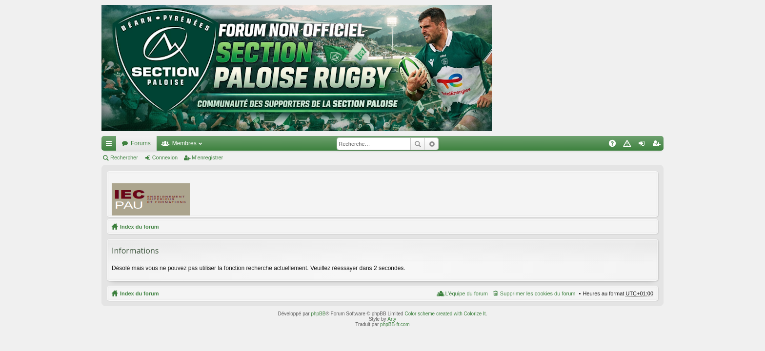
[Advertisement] (475, 193)
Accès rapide (110, 145)
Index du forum (139, 227)
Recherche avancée (431, 144)
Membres (184, 143)
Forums (141, 143)
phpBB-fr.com (395, 324)
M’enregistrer (207, 157)
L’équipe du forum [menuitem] (466, 293)
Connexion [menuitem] (644, 145)
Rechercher (417, 144)
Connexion (165, 157)
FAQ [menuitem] (615, 145)
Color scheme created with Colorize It (444, 313)
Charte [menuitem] (629, 145)
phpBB (318, 313)
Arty (391, 319)
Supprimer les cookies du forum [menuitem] (538, 293)
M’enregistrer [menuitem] (658, 145)
